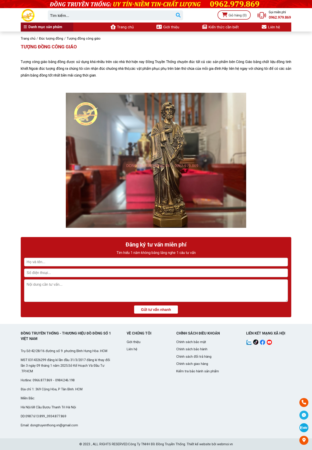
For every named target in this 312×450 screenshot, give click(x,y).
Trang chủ (122, 27)
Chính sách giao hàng (192, 364)
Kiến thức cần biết (220, 27)
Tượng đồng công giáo (49, 47)
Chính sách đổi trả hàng (193, 357)
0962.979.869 (280, 17)
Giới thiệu (167, 27)
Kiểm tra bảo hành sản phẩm (197, 371)
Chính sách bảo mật (191, 342)
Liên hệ (270, 27)
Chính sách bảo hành (191, 349)
